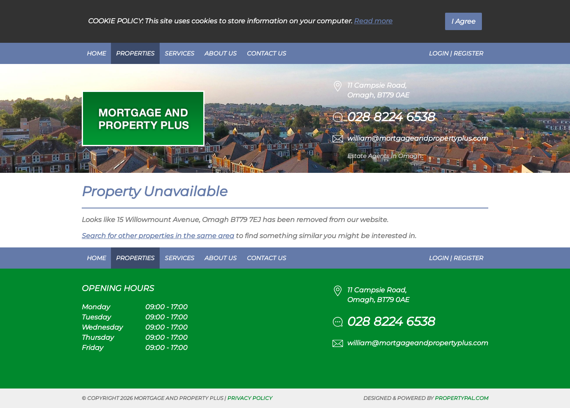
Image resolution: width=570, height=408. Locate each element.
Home (96, 53)
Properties (135, 53)
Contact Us (266, 53)
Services (179, 53)
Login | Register (456, 53)
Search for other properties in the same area (158, 236)
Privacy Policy (249, 398)
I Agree (463, 21)
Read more (373, 21)
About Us (221, 53)
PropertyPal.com (461, 398)
